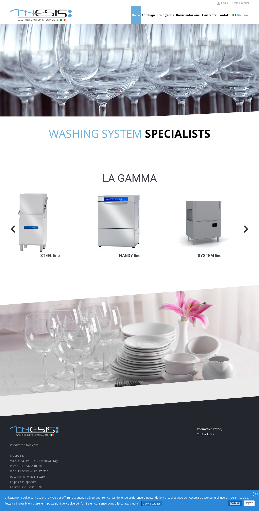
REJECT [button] (249, 503)
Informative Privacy (209, 429)
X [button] (255, 494)
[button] (13, 229)
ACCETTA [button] (235, 503)
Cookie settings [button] (151, 503)
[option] (50, 225)
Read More (131, 503)
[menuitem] (240, 3)
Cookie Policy (205, 434)
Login (222, 3)
